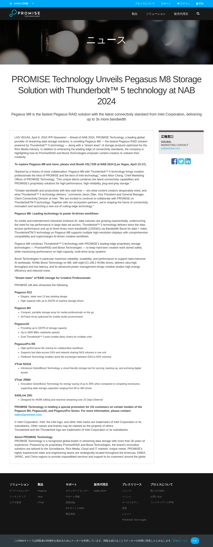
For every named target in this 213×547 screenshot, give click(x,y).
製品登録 (70, 513)
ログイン (183, 3)
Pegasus (42, 490)
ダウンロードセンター (77, 490)
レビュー (126, 513)
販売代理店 (181, 13)
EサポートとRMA (75, 508)
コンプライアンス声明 (162, 502)
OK (195, 541)
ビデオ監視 (15, 502)
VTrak (41, 502)
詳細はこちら (180, 540)
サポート (166, 3)
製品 (134, 13)
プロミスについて (145, 3)
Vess (40, 496)
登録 (200, 3)
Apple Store (100, 490)
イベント (126, 496)
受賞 (124, 508)
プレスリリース (132, 484)
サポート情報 (73, 496)
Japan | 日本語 (19, 3)
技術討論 (70, 502)
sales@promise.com (28, 414)
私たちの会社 (157, 490)
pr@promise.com (170, 148)
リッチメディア (17, 496)
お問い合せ (156, 496)
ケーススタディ (130, 502)
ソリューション (156, 13)
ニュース (126, 490)
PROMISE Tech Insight (134, 519)
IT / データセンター (19, 490)
